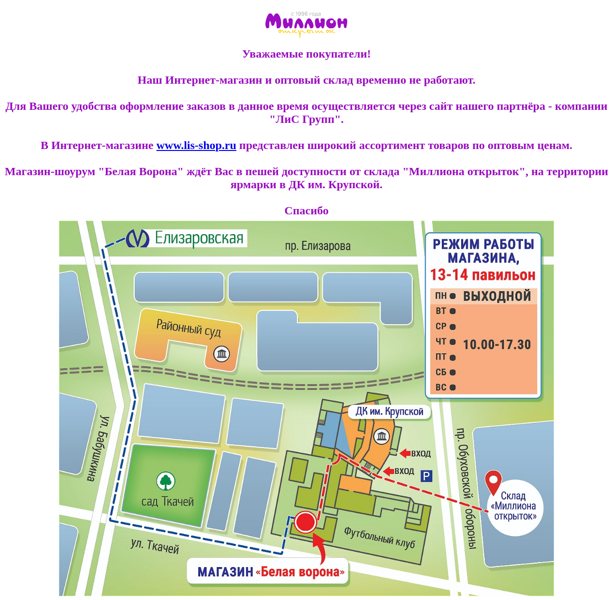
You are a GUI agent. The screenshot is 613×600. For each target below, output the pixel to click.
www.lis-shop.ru (196, 145)
